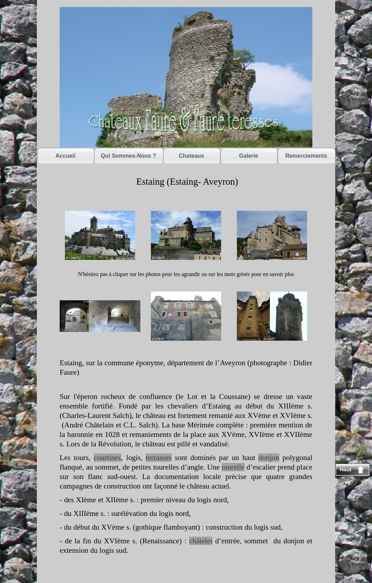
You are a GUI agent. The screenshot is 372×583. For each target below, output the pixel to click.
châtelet (200, 541)
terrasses (158, 457)
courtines (107, 457)
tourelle (233, 467)
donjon (268, 457)
